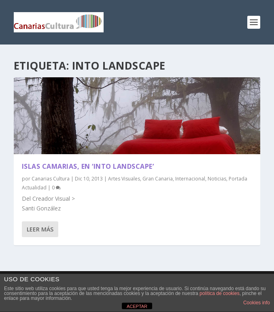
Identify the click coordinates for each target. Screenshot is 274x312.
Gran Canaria (157, 178)
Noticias (217, 178)
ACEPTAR (137, 306)
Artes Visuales (124, 178)
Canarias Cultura (51, 178)
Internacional (190, 178)
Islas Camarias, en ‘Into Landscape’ (88, 166)
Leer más (40, 229)
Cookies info (256, 303)
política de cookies (220, 293)
